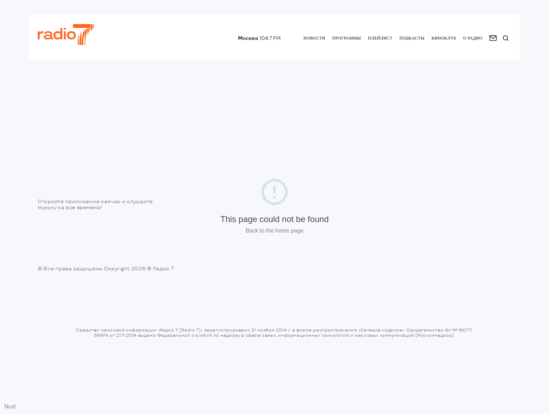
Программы (346, 38)
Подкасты (412, 38)
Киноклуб (443, 38)
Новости (314, 38)
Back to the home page (275, 231)
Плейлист (380, 38)
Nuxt (10, 406)
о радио (472, 38)
